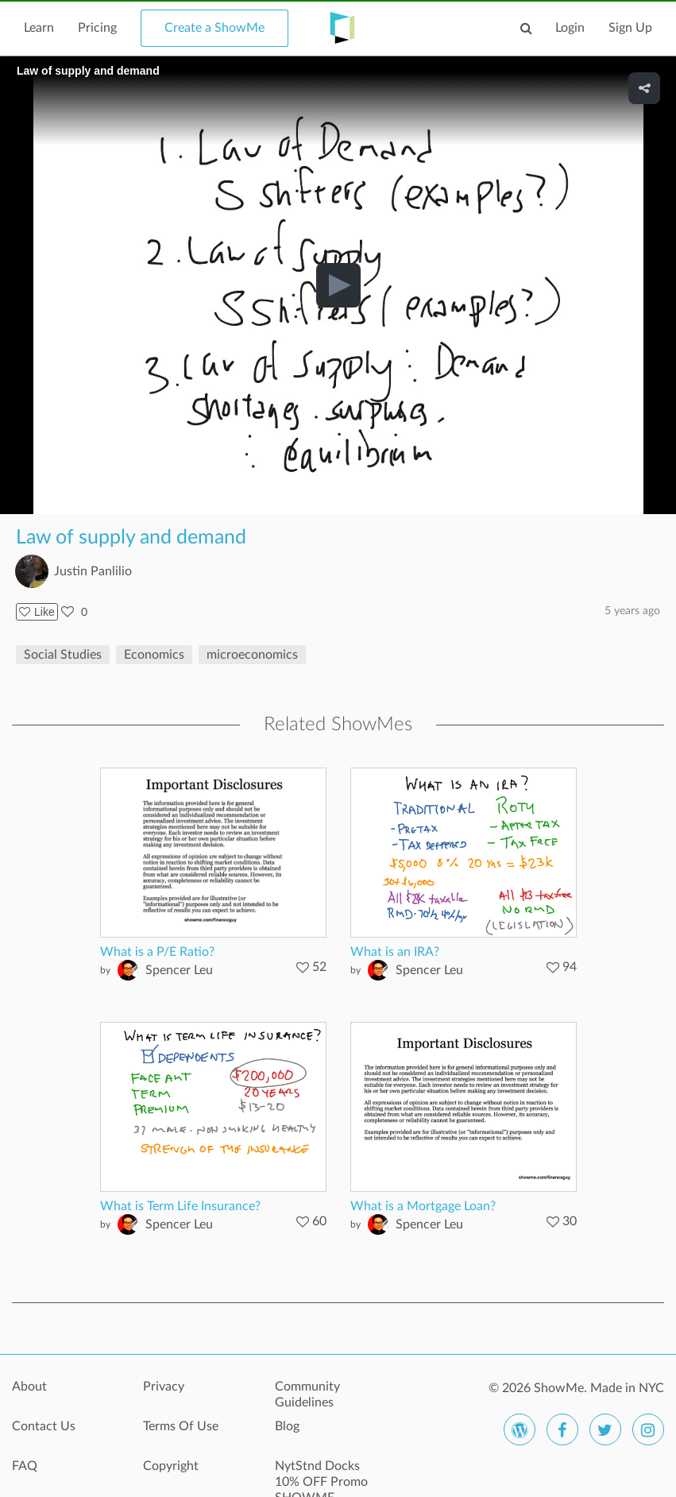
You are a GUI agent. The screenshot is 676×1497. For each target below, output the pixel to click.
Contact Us (43, 1426)
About (29, 1386)
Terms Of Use (180, 1426)
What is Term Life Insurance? (180, 1206)
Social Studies (63, 654)
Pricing (97, 27)
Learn (39, 27)
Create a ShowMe (214, 27)
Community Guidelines (307, 1394)
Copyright (171, 1466)
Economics (154, 654)
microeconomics (252, 654)
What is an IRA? (394, 952)
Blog (287, 1426)
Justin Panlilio (93, 571)
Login (570, 27)
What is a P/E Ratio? (157, 952)
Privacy (163, 1386)
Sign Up (630, 27)
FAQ (24, 1466)
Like (37, 611)
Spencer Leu (179, 970)
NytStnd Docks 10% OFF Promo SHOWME (321, 1475)
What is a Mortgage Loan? (423, 1206)
